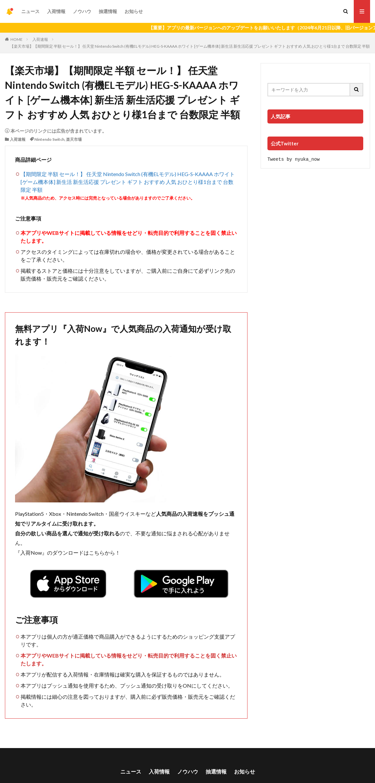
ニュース (30, 11)
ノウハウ (82, 11)
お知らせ (134, 11)
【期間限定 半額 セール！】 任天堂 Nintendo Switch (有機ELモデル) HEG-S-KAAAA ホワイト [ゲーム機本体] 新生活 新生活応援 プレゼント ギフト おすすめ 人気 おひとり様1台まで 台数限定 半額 (128, 182)
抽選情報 (108, 11)
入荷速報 (40, 39)
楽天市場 (74, 139)
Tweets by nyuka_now (293, 159)
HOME (16, 39)
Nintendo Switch (49, 139)
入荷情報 (56, 11)
